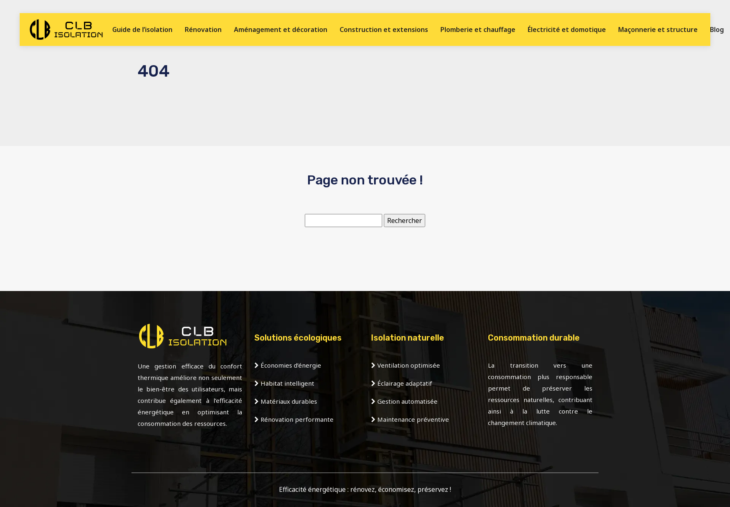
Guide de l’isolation (142, 29)
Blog (717, 29)
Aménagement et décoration (280, 29)
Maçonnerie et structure (658, 29)
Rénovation (203, 29)
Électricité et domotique (567, 29)
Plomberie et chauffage (477, 29)
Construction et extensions (384, 29)
